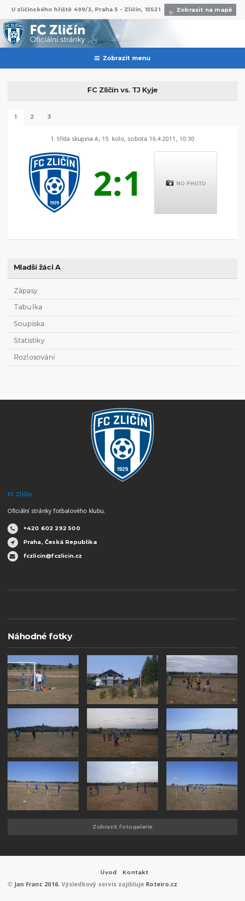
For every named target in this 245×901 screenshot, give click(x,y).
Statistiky (29, 341)
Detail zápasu (15, 117)
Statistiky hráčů (32, 117)
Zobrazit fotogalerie (122, 826)
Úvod (108, 872)
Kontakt (135, 872)
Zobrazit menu (122, 58)
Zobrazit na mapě (200, 9)
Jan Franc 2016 (36, 884)
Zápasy (26, 291)
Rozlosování (35, 357)
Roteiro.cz (161, 884)
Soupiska (29, 324)
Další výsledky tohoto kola (49, 117)
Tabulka (28, 307)
